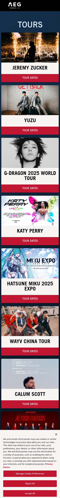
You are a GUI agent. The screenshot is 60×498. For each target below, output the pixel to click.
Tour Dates (30, 78)
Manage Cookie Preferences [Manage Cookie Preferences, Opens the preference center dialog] (30, 474)
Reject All (30, 484)
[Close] (56, 435)
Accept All (30, 494)
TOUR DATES (30, 351)
